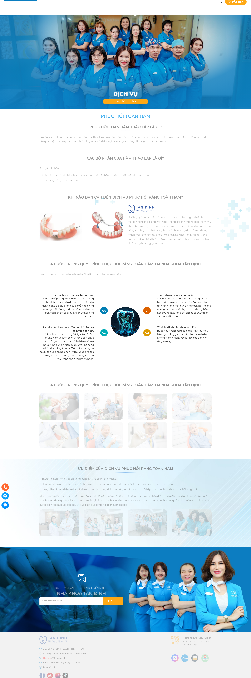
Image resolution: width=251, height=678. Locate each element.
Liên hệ (209, 7)
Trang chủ (120, 101)
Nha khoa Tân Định (53, 7)
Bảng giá (122, 7)
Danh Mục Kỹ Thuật (148, 7)
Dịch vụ (100, 7)
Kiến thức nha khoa (182, 7)
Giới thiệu (80, 7)
